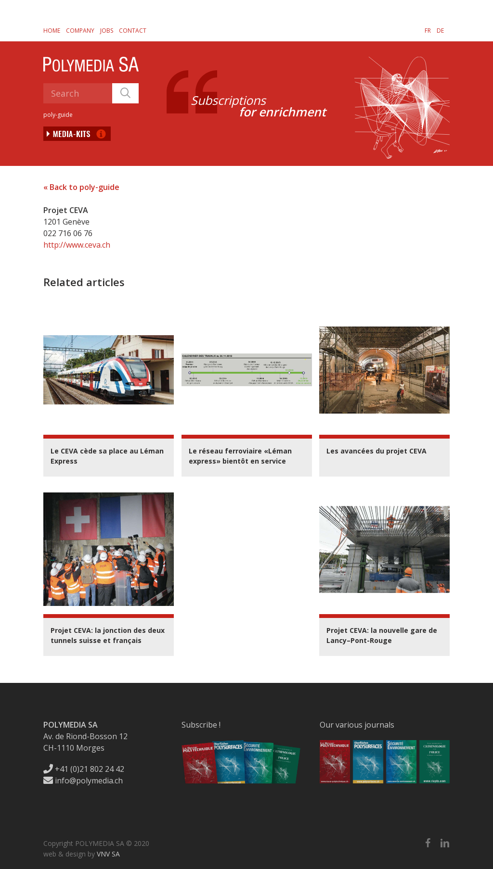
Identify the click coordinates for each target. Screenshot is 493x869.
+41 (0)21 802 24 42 (83, 769)
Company (80, 30)
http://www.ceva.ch (76, 244)
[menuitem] (428, 30)
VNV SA (108, 853)
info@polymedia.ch (83, 780)
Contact (132, 30)
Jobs (106, 30)
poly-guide (58, 115)
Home (51, 30)
